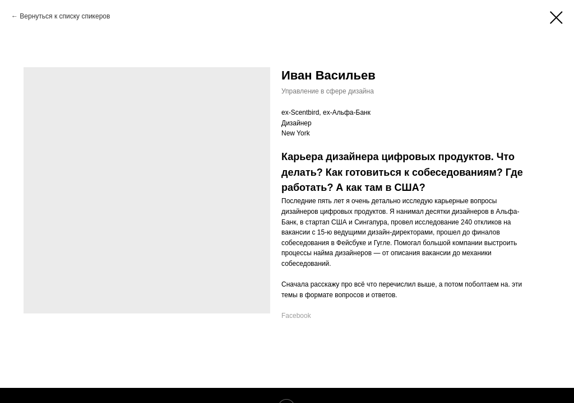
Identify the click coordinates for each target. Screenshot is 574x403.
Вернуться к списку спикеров (65, 16)
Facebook (296, 316)
